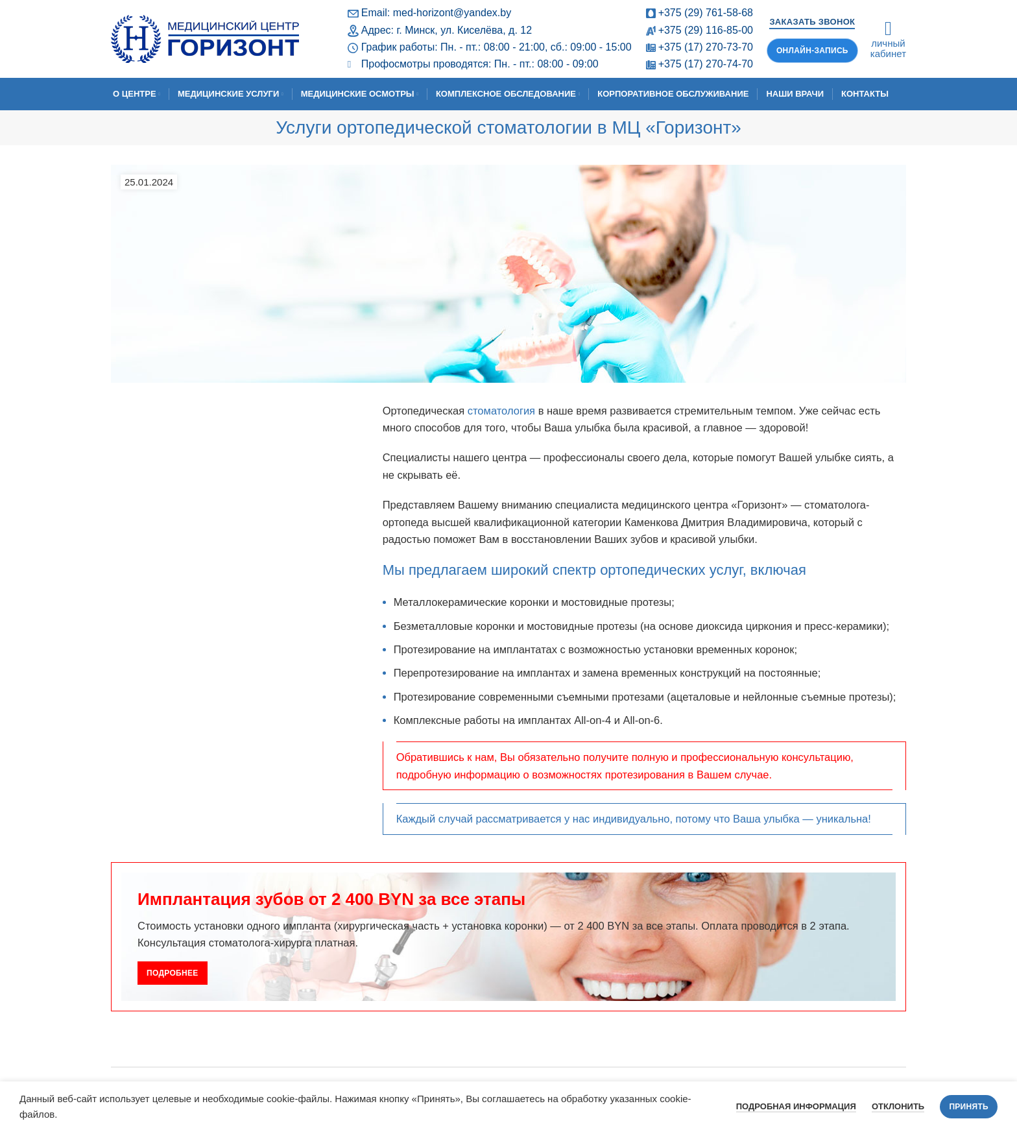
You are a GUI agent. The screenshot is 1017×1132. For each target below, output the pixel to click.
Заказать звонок (812, 22)
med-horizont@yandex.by (452, 12)
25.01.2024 (149, 181)
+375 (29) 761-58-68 (705, 12)
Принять (968, 1106)
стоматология (501, 410)
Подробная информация (796, 1106)
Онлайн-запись (812, 50)
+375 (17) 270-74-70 (705, 63)
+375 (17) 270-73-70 (705, 47)
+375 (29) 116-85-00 (705, 30)
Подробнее (172, 973)
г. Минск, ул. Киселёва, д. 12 (464, 30)
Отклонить (898, 1106)
